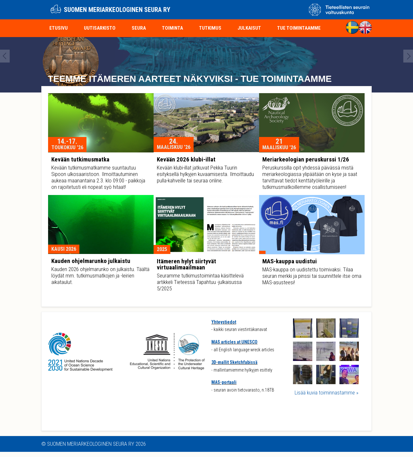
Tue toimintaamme (299, 28)
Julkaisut (249, 28)
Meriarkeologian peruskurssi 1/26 (305, 159)
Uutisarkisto (100, 28)
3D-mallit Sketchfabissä (234, 362)
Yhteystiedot (223, 322)
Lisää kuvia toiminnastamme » (326, 392)
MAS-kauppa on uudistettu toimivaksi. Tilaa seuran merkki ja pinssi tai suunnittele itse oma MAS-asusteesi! (311, 276)
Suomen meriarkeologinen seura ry (117, 10)
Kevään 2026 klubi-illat (186, 159)
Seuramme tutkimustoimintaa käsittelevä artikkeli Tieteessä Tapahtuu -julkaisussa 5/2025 (200, 282)
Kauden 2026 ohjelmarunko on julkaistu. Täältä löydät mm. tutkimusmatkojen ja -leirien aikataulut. (100, 275)
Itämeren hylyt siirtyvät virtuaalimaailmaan (186, 264)
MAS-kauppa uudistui (289, 261)
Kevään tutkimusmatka (80, 159)
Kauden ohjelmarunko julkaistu (90, 261)
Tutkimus (210, 28)
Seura (139, 28)
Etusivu (58, 28)
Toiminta (172, 28)
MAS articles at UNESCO (234, 342)
